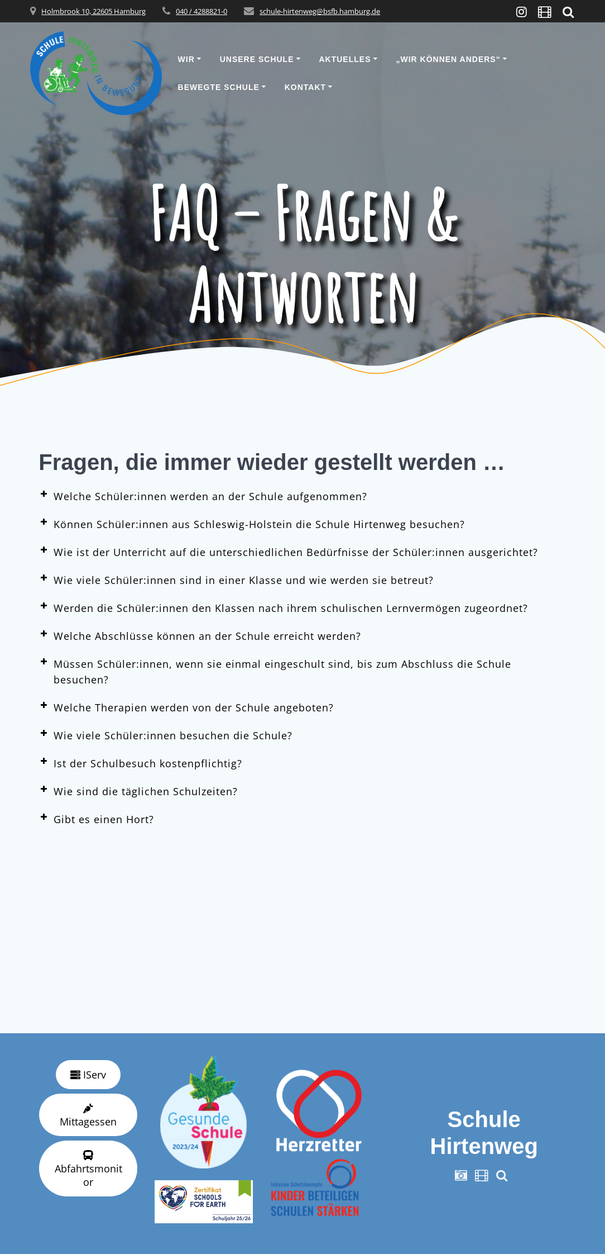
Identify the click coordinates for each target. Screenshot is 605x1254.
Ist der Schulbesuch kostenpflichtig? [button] (140, 763)
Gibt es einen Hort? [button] (96, 818)
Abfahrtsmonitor (88, 1169)
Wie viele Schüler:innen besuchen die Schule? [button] (165, 735)
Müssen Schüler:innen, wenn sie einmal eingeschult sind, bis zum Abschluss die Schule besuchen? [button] (275, 671)
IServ (88, 1074)
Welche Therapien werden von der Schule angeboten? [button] (186, 707)
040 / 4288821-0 (201, 11)
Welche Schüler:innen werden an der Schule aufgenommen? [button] (203, 495)
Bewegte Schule (219, 87)
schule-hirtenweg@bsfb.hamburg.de (320, 11)
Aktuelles (345, 59)
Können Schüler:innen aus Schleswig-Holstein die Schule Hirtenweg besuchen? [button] (252, 523)
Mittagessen (88, 1115)
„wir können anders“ (448, 59)
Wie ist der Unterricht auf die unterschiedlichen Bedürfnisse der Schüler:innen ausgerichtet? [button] (288, 551)
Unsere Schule (257, 59)
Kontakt (305, 87)
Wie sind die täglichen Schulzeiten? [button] (138, 790)
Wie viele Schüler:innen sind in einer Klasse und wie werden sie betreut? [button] (236, 579)
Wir (186, 59)
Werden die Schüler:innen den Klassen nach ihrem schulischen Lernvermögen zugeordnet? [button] (283, 607)
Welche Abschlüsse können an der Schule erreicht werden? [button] (200, 635)
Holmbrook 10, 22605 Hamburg (93, 11)
